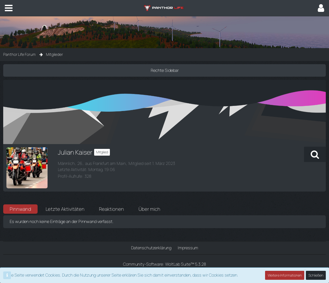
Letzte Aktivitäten (65, 209)
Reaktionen (111, 209)
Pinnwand (20, 209)
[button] (8, 8)
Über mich (149, 209)
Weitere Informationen (285, 275)
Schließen (315, 275)
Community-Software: (164, 264)
